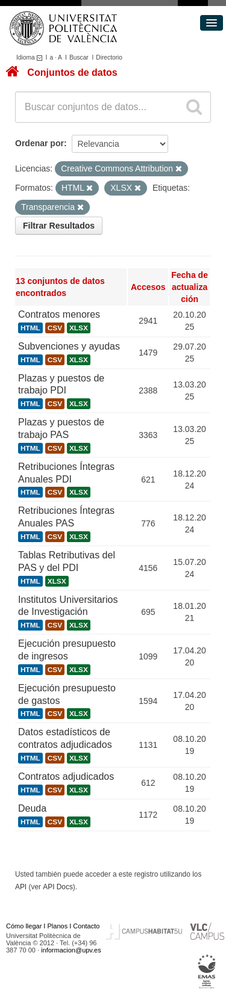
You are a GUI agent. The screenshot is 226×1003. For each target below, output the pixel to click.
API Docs (58, 887)
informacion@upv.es (71, 950)
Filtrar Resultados (59, 225)
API (21, 887)
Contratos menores (59, 314)
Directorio (109, 57)
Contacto (86, 926)
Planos (58, 926)
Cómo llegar (24, 926)
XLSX (78, 328)
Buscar (79, 57)
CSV (55, 328)
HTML (30, 328)
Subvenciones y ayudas (69, 346)
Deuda (32, 808)
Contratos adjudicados (66, 776)
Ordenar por (39, 143)
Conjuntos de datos (72, 72)
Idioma (31, 57)
